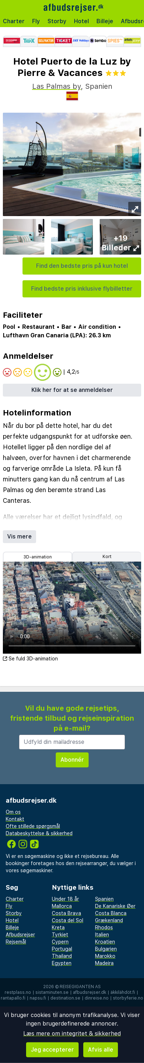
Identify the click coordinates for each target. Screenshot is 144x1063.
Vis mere (19, 536)
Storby (57, 21)
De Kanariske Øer (115, 906)
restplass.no (18, 992)
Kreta (58, 927)
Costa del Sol (67, 920)
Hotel (81, 21)
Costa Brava (66, 913)
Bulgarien (106, 949)
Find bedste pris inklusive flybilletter (82, 288)
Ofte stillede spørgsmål (33, 826)
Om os (13, 812)
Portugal (62, 949)
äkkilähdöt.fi (122, 992)
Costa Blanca (110, 913)
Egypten (61, 963)
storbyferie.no (128, 998)
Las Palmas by (56, 86)
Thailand (62, 956)
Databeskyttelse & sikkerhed (39, 833)
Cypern (60, 942)
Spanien (104, 899)
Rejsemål (16, 942)
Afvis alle (100, 1049)
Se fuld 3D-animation (30, 658)
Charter (14, 21)
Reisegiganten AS (80, 986)
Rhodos (104, 927)
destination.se (65, 998)
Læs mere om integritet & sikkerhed (72, 1033)
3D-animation (38, 557)
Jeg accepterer (52, 1049)
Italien (102, 934)
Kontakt (15, 819)
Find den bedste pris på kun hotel (82, 265)
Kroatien (105, 942)
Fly (36, 21)
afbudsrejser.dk (89, 992)
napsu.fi (38, 998)
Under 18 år (65, 899)
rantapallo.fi (13, 998)
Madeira (104, 963)
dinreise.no (97, 998)
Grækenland (109, 920)
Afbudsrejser (20, 934)
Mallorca (62, 906)
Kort (107, 556)
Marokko (105, 956)
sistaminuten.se (52, 992)
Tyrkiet (60, 934)
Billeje (104, 21)
